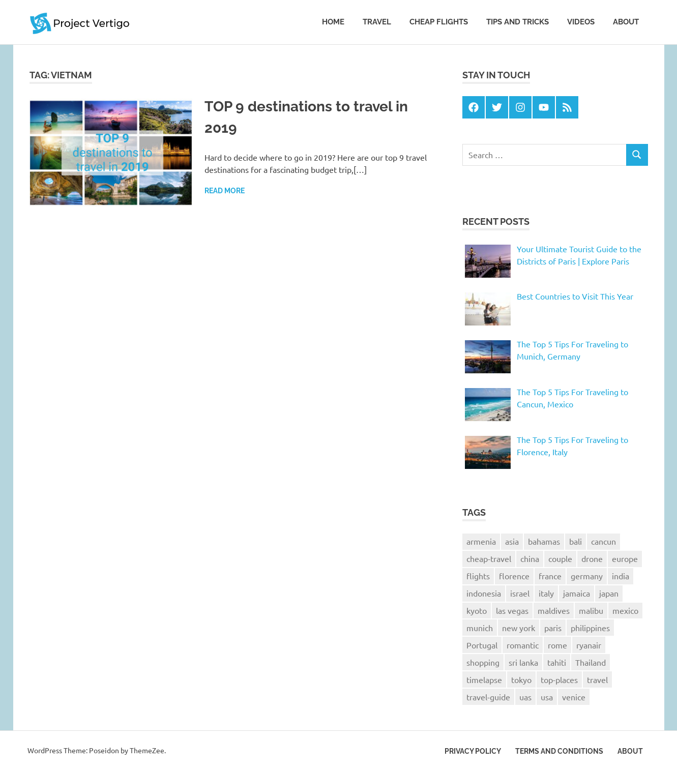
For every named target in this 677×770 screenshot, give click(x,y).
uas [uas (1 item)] (525, 697)
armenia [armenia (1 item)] (481, 541)
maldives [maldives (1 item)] (554, 610)
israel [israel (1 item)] (519, 593)
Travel (377, 21)
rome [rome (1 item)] (557, 645)
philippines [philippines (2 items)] (590, 628)
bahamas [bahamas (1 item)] (544, 541)
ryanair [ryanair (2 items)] (588, 645)
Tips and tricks (517, 21)
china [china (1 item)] (529, 558)
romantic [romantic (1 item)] (523, 645)
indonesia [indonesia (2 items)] (483, 593)
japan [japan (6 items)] (609, 593)
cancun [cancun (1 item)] (603, 541)
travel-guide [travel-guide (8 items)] (488, 697)
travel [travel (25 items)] (597, 679)
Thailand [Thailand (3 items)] (590, 662)
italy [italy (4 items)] (546, 593)
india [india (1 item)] (620, 576)
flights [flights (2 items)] (478, 576)
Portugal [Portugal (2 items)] (481, 645)
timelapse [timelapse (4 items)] (484, 679)
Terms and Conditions (559, 751)
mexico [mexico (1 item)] (625, 610)
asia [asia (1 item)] (512, 541)
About (626, 21)
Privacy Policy (473, 751)
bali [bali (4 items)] (575, 541)
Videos (581, 21)
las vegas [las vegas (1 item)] (512, 610)
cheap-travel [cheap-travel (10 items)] (488, 558)
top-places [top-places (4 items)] (559, 679)
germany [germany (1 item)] (587, 576)
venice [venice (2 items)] (573, 697)
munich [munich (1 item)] (479, 628)
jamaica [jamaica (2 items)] (576, 593)
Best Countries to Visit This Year (575, 296)
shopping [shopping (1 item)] (482, 662)
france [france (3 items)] (550, 576)
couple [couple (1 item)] (560, 558)
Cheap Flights (438, 21)
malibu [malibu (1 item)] (591, 610)
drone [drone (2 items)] (592, 558)
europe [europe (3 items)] (625, 558)
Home (333, 21)
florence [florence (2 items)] (514, 576)
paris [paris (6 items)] (553, 628)
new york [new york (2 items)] (518, 628)
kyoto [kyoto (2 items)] (476, 610)
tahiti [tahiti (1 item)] (556, 662)
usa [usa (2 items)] (547, 697)
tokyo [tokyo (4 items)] (521, 679)
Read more (224, 191)
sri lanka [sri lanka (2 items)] (523, 662)
